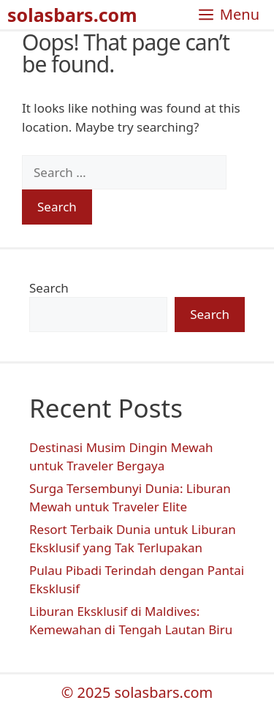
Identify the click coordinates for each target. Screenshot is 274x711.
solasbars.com (72, 14)
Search (49, 287)
